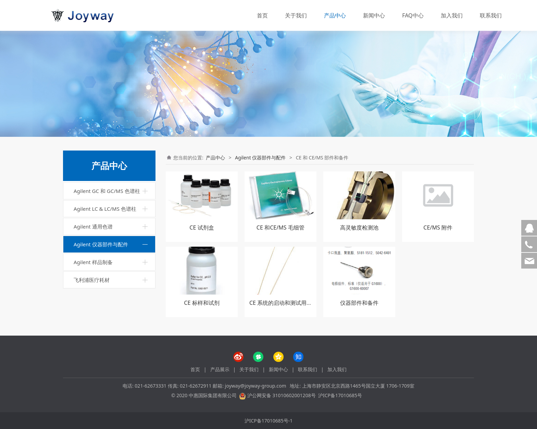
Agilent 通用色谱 (93, 226)
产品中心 (335, 15)
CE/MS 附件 (437, 227)
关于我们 (296, 15)
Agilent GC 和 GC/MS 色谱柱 (107, 190)
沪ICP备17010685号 (340, 395)
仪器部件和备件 (359, 303)
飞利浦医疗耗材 (92, 279)
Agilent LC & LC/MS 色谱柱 (105, 208)
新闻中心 (374, 15)
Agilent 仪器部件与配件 (101, 244)
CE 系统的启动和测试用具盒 (283, 303)
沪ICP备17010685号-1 (269, 420)
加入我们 (452, 15)
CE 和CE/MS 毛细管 (280, 227)
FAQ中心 (412, 15)
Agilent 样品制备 (93, 262)
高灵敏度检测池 (359, 227)
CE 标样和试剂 (201, 303)
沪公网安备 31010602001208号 (281, 395)
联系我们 (491, 15)
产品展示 (219, 369)
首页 (262, 15)
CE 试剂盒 (201, 227)
